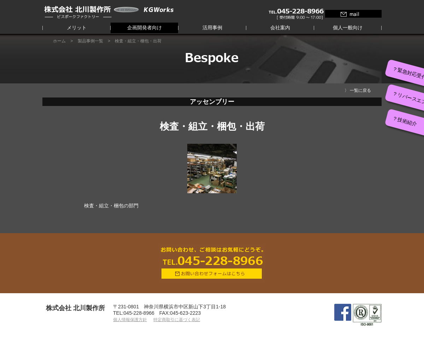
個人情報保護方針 (130, 319)
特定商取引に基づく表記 (176, 319)
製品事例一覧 (90, 41)
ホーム (59, 41)
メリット (77, 27)
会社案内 (280, 27)
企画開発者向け (144, 27)
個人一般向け (348, 27)
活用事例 (212, 27)
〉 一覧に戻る (357, 90)
